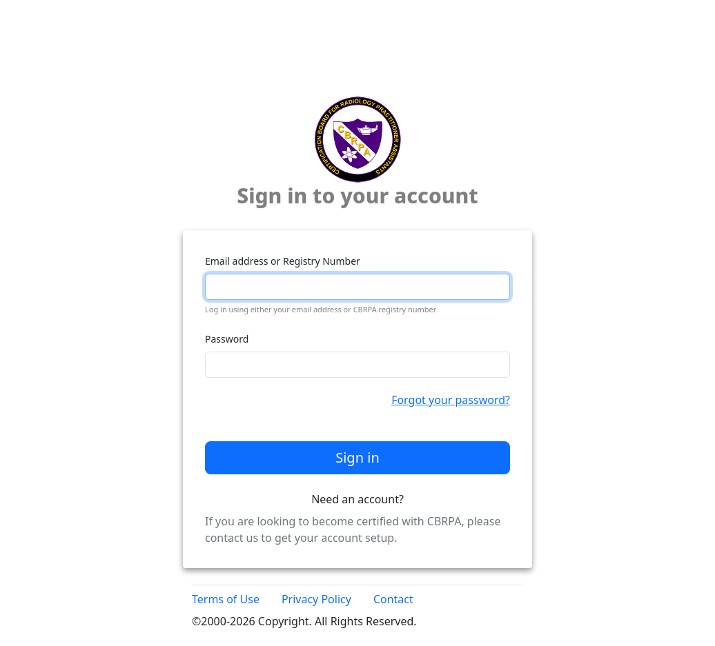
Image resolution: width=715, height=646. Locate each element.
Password (226, 338)
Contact (393, 599)
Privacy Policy (316, 599)
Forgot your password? (450, 399)
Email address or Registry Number (282, 261)
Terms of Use (225, 599)
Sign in (357, 457)
